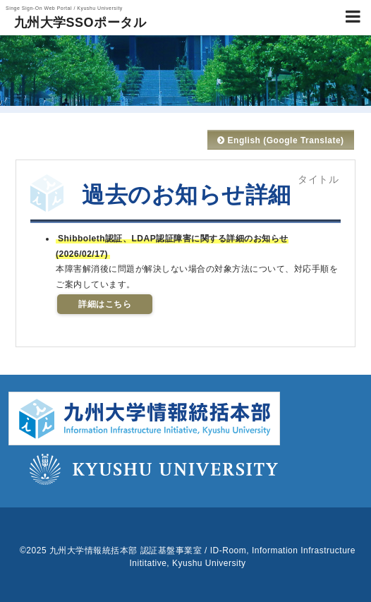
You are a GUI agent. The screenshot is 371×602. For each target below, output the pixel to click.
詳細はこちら (104, 304)
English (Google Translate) (280, 140)
